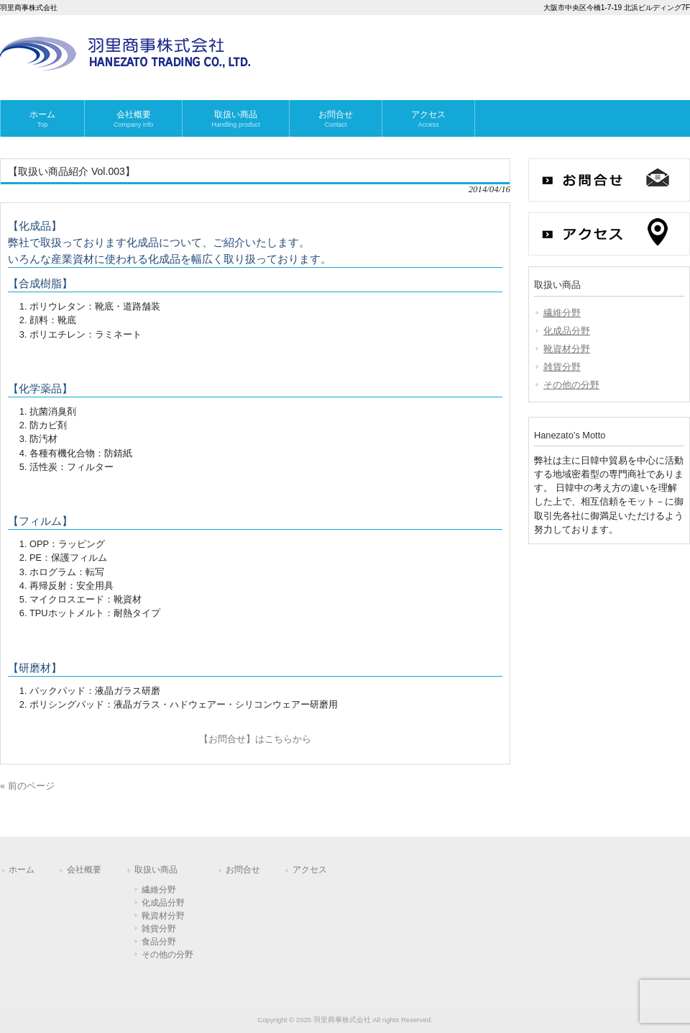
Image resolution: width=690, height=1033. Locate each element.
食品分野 (159, 942)
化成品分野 (566, 330)
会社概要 (84, 870)
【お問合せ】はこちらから (255, 739)
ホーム (21, 870)
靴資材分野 (566, 348)
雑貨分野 (562, 366)
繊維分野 (562, 312)
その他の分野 (571, 384)
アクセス (310, 870)
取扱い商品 (156, 870)
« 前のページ (27, 785)
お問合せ (243, 870)
